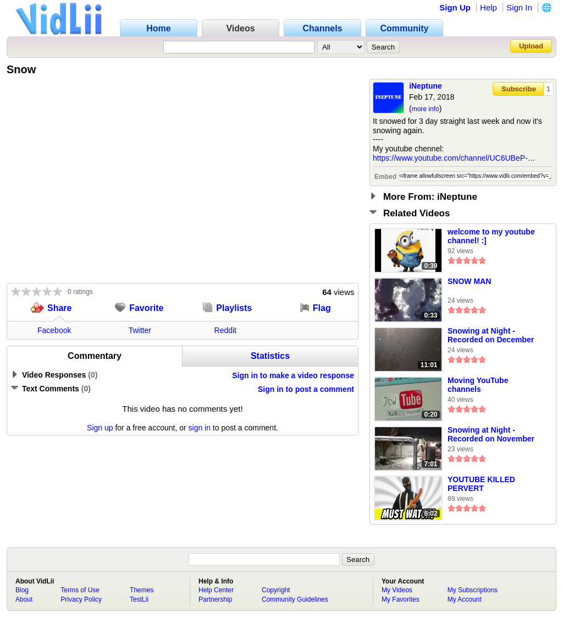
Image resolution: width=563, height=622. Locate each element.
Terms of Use (80, 590)
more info (425, 109)
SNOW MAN (469, 281)
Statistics (270, 356)
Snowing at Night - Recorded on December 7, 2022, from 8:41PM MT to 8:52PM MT (492, 335)
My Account (465, 599)
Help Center (216, 590)
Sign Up (455, 7)
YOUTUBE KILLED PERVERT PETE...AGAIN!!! (481, 484)
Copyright (276, 590)
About (23, 599)
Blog (22, 590)
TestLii (139, 599)
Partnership (215, 599)
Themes (141, 590)
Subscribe (518, 89)
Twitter (140, 330)
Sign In (519, 7)
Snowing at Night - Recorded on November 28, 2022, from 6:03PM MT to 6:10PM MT (491, 434)
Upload (531, 46)
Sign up (100, 427)
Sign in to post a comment (306, 389)
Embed (385, 177)
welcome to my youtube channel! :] (491, 236)
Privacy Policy (81, 599)
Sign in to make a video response (293, 375)
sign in (200, 427)
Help (488, 7)
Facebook (54, 330)
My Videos (397, 590)
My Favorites (401, 599)
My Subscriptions (473, 590)
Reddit (225, 330)
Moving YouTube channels (478, 385)
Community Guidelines (295, 599)
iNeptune (425, 85)
